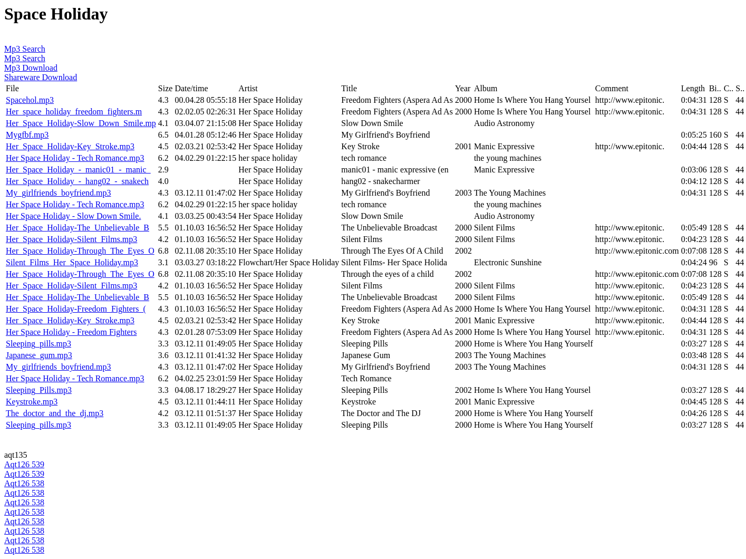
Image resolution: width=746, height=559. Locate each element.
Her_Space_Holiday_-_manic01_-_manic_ (78, 169)
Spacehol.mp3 (30, 99)
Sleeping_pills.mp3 (38, 343)
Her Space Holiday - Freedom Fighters (71, 331)
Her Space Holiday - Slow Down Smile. (73, 215)
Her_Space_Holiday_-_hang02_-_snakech (77, 181)
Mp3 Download (30, 67)
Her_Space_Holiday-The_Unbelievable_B (77, 227)
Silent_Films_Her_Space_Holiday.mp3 (72, 262)
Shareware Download (40, 77)
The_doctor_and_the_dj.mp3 (54, 413)
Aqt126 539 (24, 464)
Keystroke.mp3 (31, 401)
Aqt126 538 (24, 483)
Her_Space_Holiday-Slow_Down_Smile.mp (81, 123)
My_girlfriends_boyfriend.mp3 (58, 192)
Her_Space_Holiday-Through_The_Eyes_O (80, 250)
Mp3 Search (24, 48)
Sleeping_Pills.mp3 (39, 389)
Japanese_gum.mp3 (39, 355)
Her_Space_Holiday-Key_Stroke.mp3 (70, 146)
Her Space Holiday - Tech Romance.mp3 (75, 157)
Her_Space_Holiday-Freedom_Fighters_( (76, 308)
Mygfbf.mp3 (27, 134)
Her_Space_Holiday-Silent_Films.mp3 (71, 239)
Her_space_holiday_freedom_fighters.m (74, 111)
